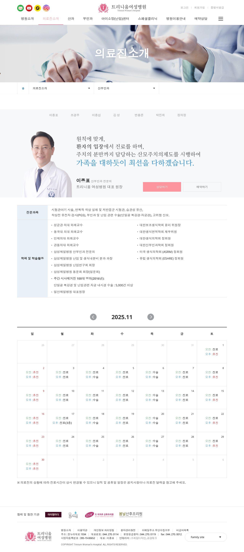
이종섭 (96, 115)
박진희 (160, 115)
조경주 (75, 115)
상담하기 (162, 187)
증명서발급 (217, 7)
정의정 (181, 115)
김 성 (116, 115)
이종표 (53, 115)
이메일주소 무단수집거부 (156, 530)
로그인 (185, 7)
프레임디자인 (138, 538)
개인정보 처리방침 (104, 530)
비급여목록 (182, 530)
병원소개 (27, 18)
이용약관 (82, 530)
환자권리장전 (128, 530)
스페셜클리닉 (147, 18)
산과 (71, 18)
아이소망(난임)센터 (115, 18)
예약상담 (200, 18)
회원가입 (199, 7)
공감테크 (152, 538)
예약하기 (202, 187)
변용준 (139, 115)
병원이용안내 (176, 18)
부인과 (88, 18)
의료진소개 (51, 18)
